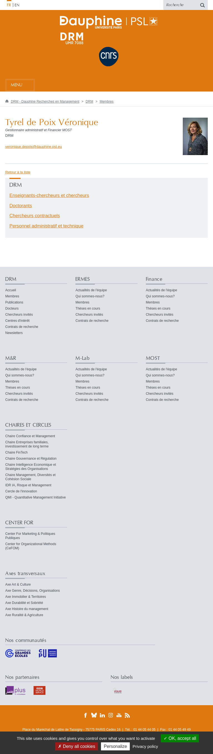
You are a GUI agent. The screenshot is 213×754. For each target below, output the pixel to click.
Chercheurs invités (19, 315)
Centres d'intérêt (17, 321)
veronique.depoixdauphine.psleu (33, 147)
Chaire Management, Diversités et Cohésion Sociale (30, 477)
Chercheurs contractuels (34, 215)
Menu (16, 85)
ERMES (82, 279)
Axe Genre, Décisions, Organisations (32, 591)
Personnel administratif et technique (46, 226)
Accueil (10, 290)
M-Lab (82, 358)
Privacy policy (145, 746)
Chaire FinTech (16, 452)
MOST (153, 358)
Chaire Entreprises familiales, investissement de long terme (27, 444)
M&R (10, 358)
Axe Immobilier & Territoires (25, 597)
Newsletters (14, 333)
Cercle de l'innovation (21, 491)
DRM (89, 101)
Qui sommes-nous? (89, 296)
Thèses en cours (87, 308)
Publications (14, 302)
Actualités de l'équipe (91, 290)
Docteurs (12, 308)
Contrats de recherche (21, 327)
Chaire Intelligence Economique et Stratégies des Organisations (30, 467)
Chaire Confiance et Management (30, 436)
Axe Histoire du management (26, 609)
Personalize (115, 746)
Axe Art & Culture (18, 584)
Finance (154, 279)
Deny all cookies (76, 746)
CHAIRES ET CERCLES (28, 425)
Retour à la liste (17, 172)
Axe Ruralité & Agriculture (24, 615)
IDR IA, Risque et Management (28, 485)
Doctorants (20, 205)
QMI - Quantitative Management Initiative (35, 497)
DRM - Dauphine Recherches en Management (45, 101)
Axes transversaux (25, 573)
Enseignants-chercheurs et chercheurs (49, 195)
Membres (106, 101)
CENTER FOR (19, 523)
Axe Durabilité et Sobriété (24, 603)
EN (17, 5)
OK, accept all (180, 738)
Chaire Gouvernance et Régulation (31, 459)
